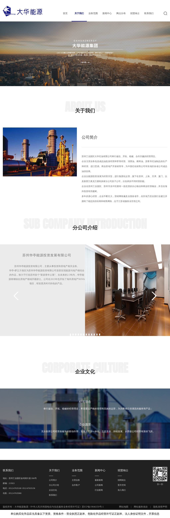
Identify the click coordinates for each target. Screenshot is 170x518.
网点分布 (121, 13)
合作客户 (76, 485)
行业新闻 (99, 490)
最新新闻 (99, 480)
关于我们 (79, 13)
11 (96, 334)
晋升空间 (122, 485)
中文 (96, 2)
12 (99, 334)
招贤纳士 (135, 13)
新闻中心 (107, 13)
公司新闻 (99, 485)
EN (104, 2)
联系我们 (149, 13)
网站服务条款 (141, 507)
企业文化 (53, 490)
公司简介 (53, 480)
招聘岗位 (122, 480)
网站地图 (123, 507)
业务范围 (93, 13)
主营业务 (76, 480)
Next (153, 296)
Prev (16, 296)
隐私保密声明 (160, 507)
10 (94, 334)
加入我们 (122, 490)
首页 (65, 13)
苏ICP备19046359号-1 (93, 507)
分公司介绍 (54, 485)
